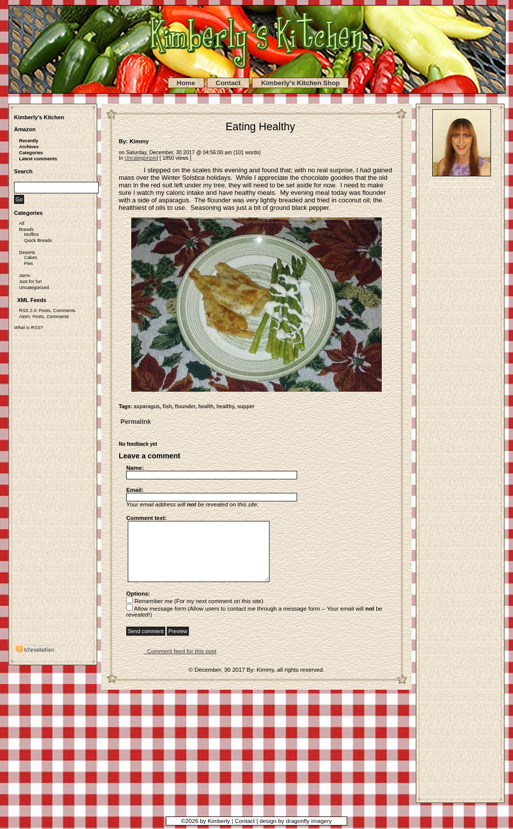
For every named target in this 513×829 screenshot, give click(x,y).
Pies (28, 263)
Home (186, 83)
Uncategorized (34, 287)
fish (167, 406)
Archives (29, 146)
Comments (64, 310)
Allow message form (156, 619)
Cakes (30, 257)
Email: (135, 490)
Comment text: (146, 518)
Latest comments (38, 158)
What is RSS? (28, 327)
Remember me (149, 611)
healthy (225, 406)
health (206, 406)
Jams (24, 275)
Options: (138, 604)
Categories (31, 152)
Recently (29, 140)
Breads (26, 229)
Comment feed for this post (180, 661)
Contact (228, 83)
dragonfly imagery (309, 821)
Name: (135, 468)
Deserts (27, 252)
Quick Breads (38, 240)
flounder (185, 406)
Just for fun (30, 281)
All (21, 223)
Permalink (135, 421)
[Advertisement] (54, 481)
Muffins (31, 234)
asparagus (147, 406)
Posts (45, 310)
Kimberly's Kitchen (39, 117)
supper (245, 406)
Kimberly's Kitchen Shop (300, 83)
